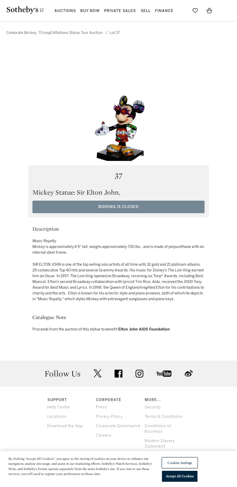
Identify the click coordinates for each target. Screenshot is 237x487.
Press (101, 407)
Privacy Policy (109, 416)
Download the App (65, 426)
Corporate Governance (118, 426)
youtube (164, 373)
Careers (103, 435)
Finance (164, 11)
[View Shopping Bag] (209, 10)
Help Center (58, 407)
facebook (118, 374)
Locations (57, 416)
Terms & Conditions (164, 416)
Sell (146, 11)
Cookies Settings (179, 463)
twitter (97, 373)
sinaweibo (189, 373)
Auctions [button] (65, 11)
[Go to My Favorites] (195, 10)
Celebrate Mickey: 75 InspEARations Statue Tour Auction (54, 33)
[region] (118, 469)
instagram (139, 374)
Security (153, 407)
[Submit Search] (181, 10)
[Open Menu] (223, 10)
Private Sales (120, 11)
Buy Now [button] (90, 11)
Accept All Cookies (180, 476)
